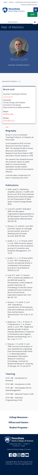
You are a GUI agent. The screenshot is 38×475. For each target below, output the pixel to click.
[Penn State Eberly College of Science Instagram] (19, 456)
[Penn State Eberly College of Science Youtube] (27, 456)
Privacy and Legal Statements (22, 464)
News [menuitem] (5, 2)
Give (32, 14)
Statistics (12, 27)
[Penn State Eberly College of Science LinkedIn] (23, 456)
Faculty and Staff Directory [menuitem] (29, 5)
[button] (32, 15)
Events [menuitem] (11, 2)
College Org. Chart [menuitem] (15, 444)
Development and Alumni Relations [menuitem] (26, 2)
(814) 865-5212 (9, 120)
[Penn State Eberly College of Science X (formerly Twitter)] (15, 456)
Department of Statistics (9, 81)
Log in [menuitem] (23, 446)
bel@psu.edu (8, 114)
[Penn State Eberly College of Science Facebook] (11, 456)
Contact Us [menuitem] (16, 446)
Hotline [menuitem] (26, 444)
